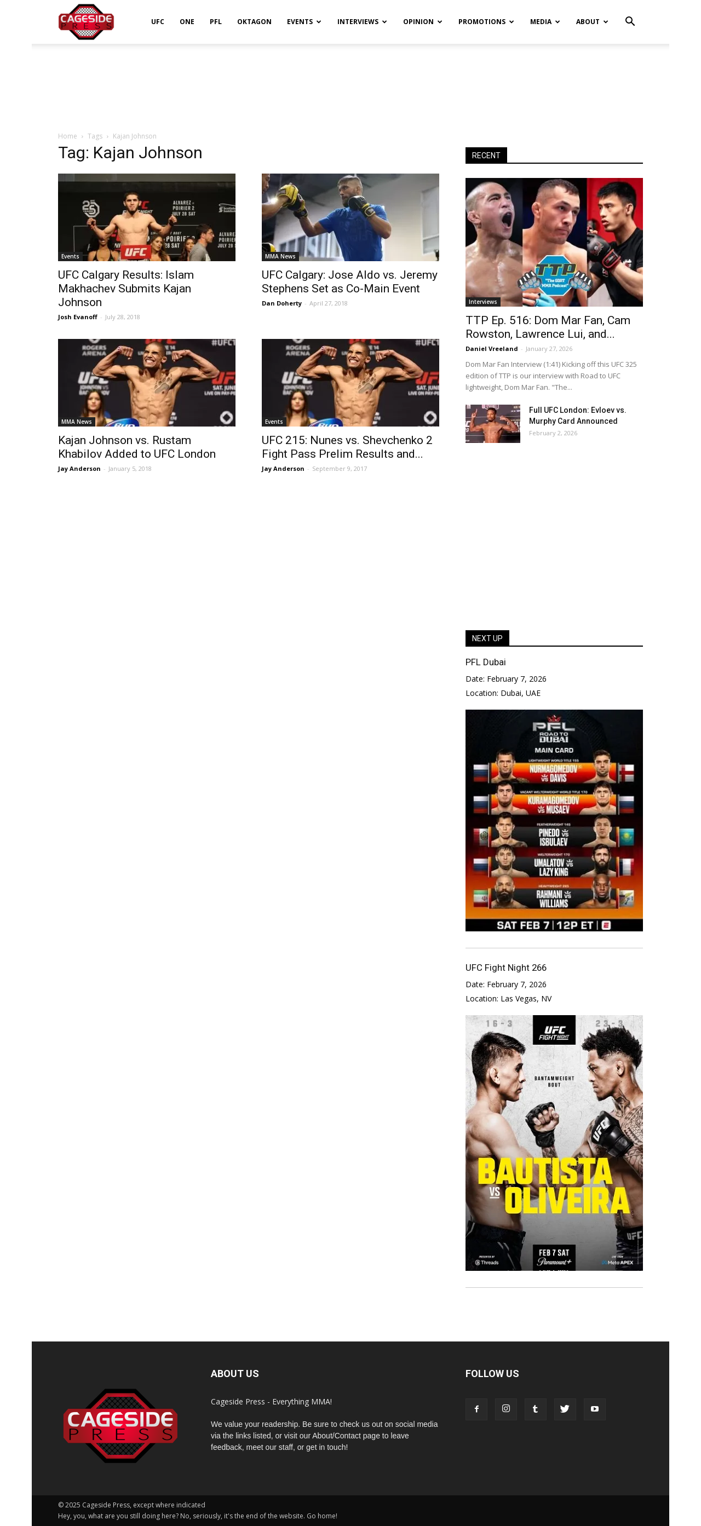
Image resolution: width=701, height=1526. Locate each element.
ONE (187, 21)
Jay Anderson (79, 468)
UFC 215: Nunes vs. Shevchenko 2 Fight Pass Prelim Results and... (347, 447)
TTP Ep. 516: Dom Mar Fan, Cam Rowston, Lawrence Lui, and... (548, 327)
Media (545, 21)
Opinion (423, 21)
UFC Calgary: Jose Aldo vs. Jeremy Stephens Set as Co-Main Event (350, 281)
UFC (157, 21)
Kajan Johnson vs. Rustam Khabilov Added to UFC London (137, 447)
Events (304, 21)
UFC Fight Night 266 (506, 967)
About (592, 21)
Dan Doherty (282, 303)
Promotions (486, 21)
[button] (630, 14)
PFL (216, 21)
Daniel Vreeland (492, 348)
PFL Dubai (486, 662)
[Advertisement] (350, 81)
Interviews (362, 21)
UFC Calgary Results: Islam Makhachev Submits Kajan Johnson (126, 288)
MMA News (280, 256)
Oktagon (254, 21)
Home (67, 136)
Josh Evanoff (77, 317)
